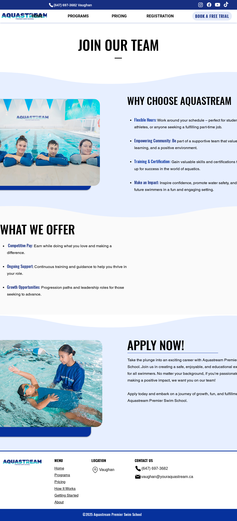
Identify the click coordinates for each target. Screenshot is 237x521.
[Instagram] (201, 5)
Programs (62, 475)
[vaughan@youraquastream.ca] (164, 477)
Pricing (59, 482)
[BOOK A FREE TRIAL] (212, 16)
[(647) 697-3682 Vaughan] (71, 5)
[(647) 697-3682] (155, 468)
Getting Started (66, 495)
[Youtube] (218, 5)
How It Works (65, 488)
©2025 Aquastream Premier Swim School (112, 514)
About (59, 502)
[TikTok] (226, 5)
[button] (78, 16)
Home (59, 468)
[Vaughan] (107, 470)
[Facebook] (209, 5)
